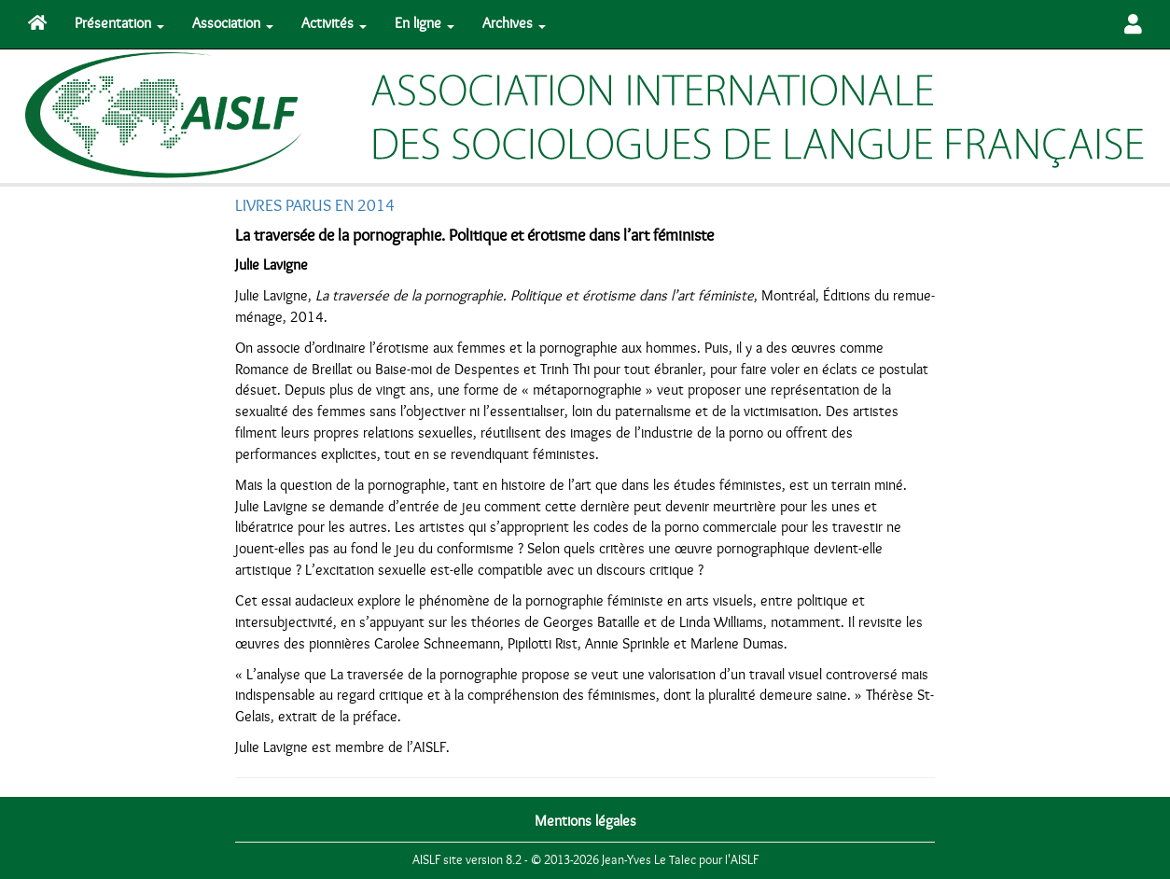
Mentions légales (585, 821)
